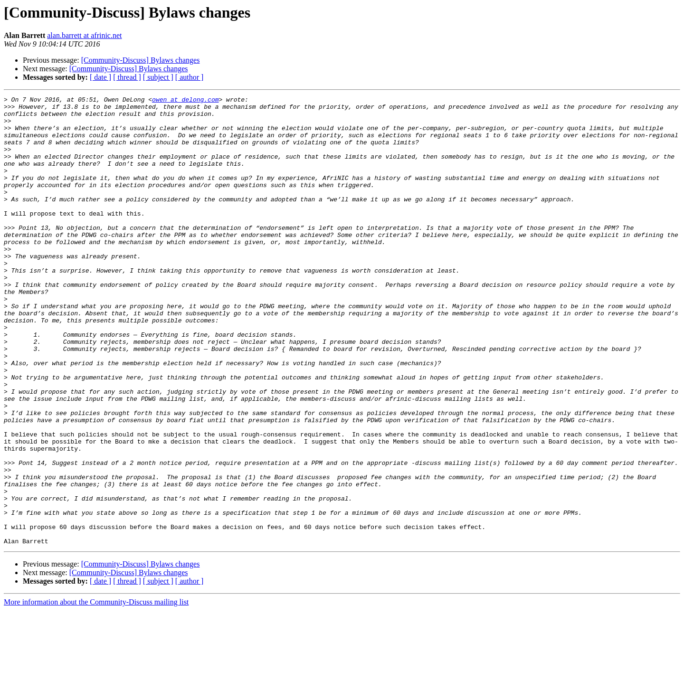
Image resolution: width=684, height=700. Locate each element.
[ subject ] (158, 77)
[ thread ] (127, 77)
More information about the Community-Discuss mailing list (96, 692)
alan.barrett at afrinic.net (84, 35)
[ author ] (189, 77)
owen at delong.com (185, 100)
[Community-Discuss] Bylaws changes (140, 60)
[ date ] (100, 77)
